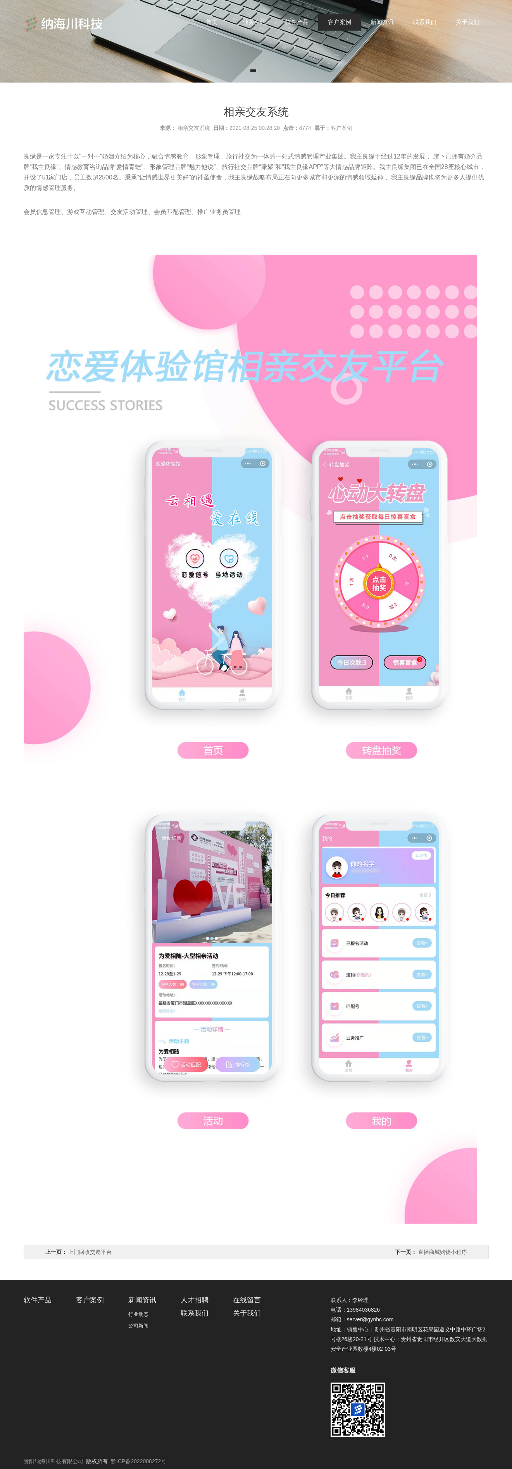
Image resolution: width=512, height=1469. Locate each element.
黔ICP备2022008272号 (138, 1461)
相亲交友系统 (194, 128)
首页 (211, 22)
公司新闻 (138, 1326)
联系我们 (424, 22)
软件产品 (297, 22)
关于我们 (467, 22)
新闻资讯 (382, 22)
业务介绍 (254, 22)
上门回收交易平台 (90, 1252)
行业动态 (138, 1314)
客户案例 (339, 22)
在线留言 (247, 1300)
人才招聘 (195, 1300)
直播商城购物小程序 (442, 1252)
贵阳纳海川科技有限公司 (53, 1461)
